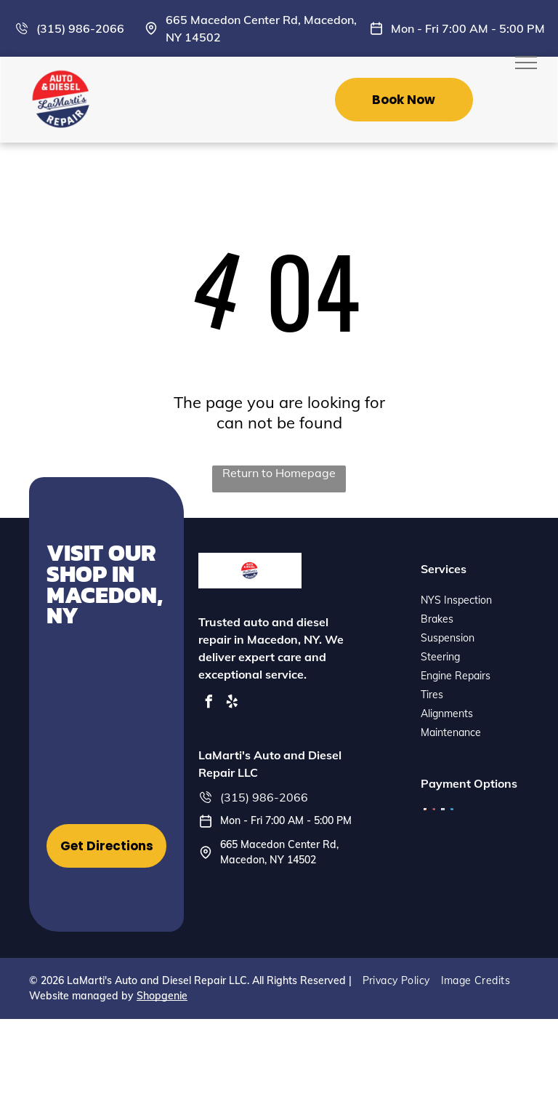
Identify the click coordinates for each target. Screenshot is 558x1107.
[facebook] (208, 704)
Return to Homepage (279, 472)
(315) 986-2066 (80, 28)
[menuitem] (402, 980)
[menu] (526, 62)
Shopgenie (162, 995)
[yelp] (232, 704)
